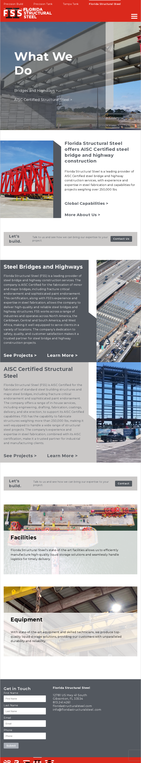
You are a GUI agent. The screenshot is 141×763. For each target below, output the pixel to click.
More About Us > (82, 214)
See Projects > (20, 355)
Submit (11, 745)
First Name (11, 693)
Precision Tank (42, 4)
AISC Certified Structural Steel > (43, 100)
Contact (123, 483)
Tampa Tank (71, 4)
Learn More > (62, 355)
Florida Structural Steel (105, 4)
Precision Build (13, 4)
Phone (8, 730)
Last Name (11, 705)
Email (7, 717)
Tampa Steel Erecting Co (20, 9)
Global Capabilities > (86, 203)
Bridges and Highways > (36, 91)
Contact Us (121, 238)
